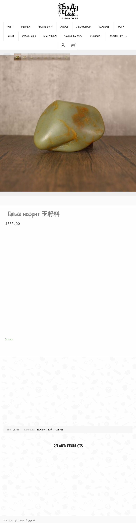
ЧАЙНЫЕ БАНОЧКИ (73, 36)
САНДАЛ (64, 26)
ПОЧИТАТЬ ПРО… (118, 36)
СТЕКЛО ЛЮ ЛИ (83, 26)
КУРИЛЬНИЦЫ (29, 36)
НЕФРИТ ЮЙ (45, 26)
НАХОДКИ (104, 26)
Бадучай (30, 520)
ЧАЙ (10, 26)
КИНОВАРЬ (95, 36)
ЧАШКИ (10, 36)
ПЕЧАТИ (120, 26)
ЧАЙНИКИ (25, 26)
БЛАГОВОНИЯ (50, 36)
